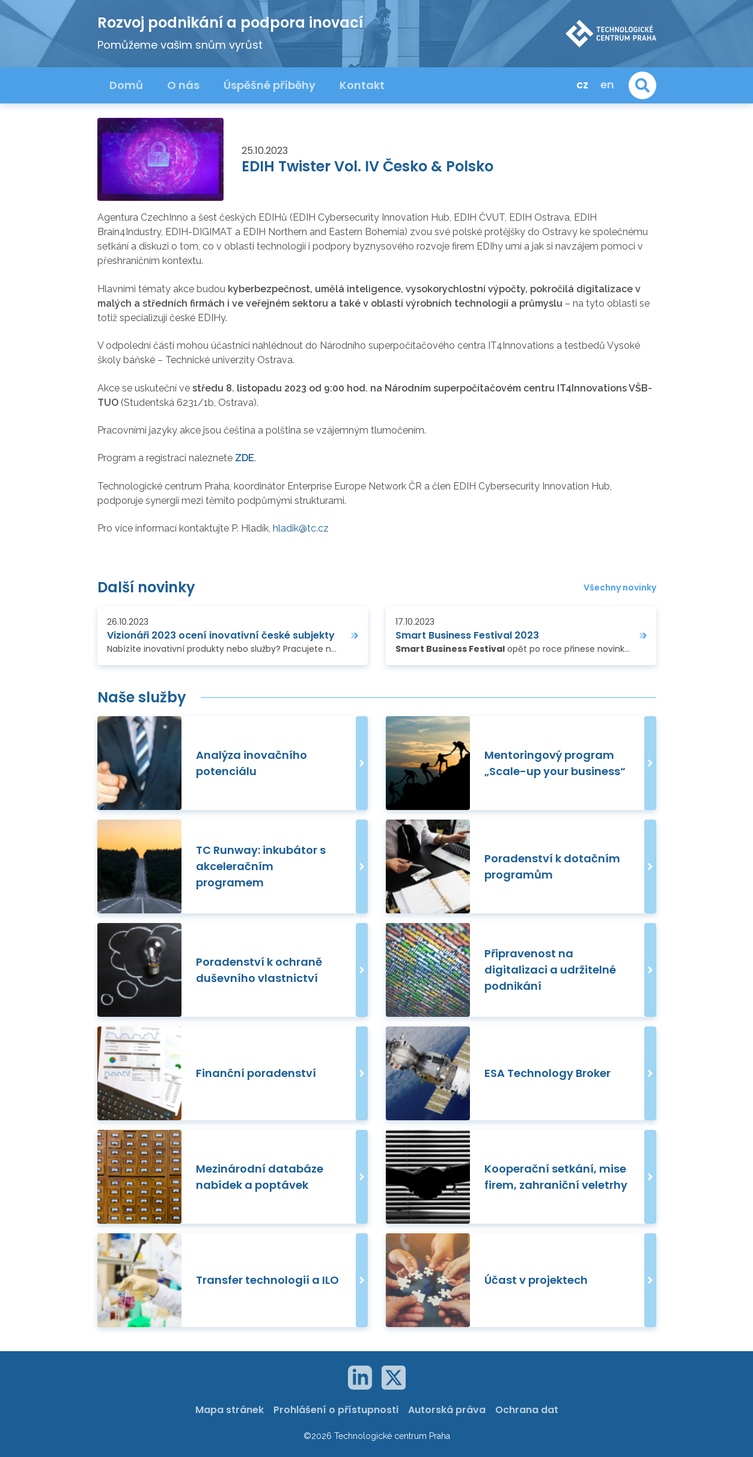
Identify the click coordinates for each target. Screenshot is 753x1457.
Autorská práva (447, 1410)
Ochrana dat (526, 1410)
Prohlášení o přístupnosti (335, 1410)
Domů (126, 85)
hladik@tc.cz (301, 528)
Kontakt (362, 85)
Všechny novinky (620, 588)
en (607, 84)
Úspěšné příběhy (270, 85)
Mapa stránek (229, 1410)
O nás (183, 85)
